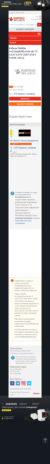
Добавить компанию (25, 29)
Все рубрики (32, 25)
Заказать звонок (25, 104)
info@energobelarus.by (27, 337)
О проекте (12, 12)
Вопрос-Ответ (20, 12)
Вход (37, 16)
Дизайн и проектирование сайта (19, 393)
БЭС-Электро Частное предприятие (24, 140)
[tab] (25, 38)
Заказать (25, 98)
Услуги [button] (13, 43)
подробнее (29, 363)
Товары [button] (13, 38)
